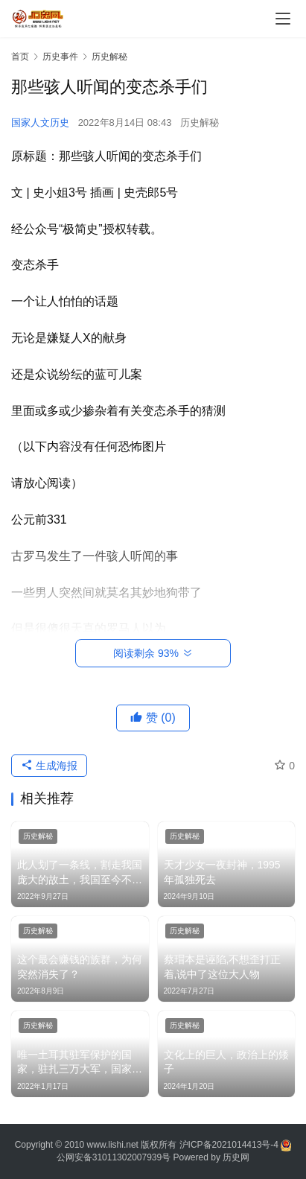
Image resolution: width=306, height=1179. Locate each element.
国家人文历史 (40, 122)
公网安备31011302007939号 (113, 1157)
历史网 (236, 1157)
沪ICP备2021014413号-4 (230, 1145)
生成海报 (49, 765)
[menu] (283, 18)
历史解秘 (199, 122)
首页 (20, 56)
